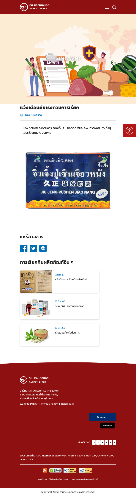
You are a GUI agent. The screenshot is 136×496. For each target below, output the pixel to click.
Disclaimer (67, 404)
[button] (107, 7)
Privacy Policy (49, 404)
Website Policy (28, 404)
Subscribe (107, 425)
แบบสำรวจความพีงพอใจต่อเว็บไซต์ (85, 479)
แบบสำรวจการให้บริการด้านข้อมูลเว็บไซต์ (53, 479)
